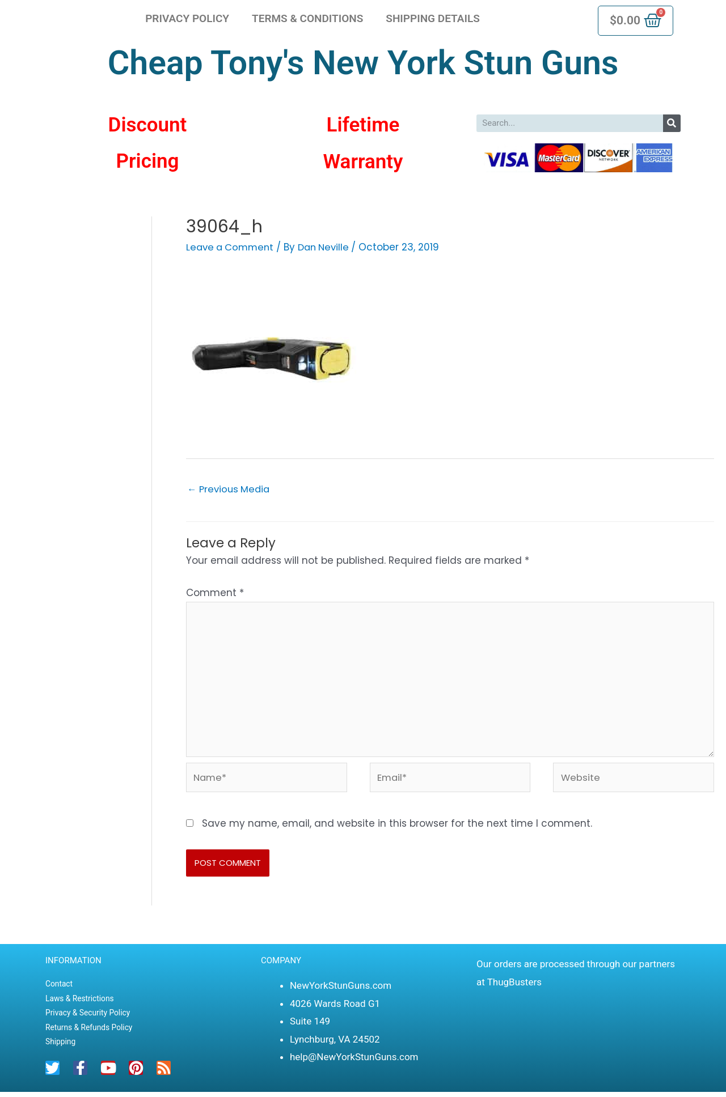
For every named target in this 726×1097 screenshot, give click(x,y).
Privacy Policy (187, 18)
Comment (215, 592)
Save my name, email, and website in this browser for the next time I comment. (397, 828)
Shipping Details (433, 18)
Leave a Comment (232, 247)
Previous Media (230, 489)
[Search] (672, 123)
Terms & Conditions (307, 18)
